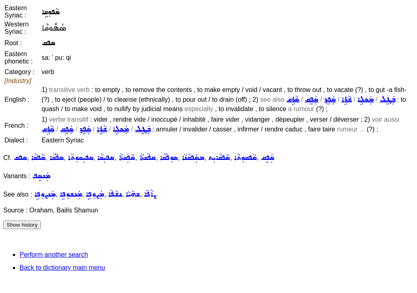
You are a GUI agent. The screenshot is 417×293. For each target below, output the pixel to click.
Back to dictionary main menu (62, 267)
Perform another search (54, 254)
